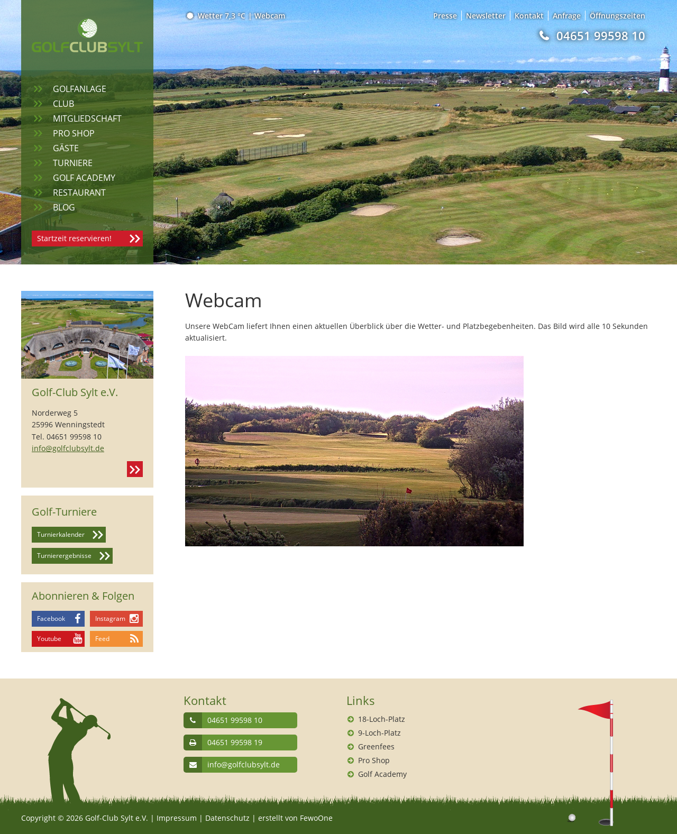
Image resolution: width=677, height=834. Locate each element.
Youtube (49, 638)
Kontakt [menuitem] (529, 16)
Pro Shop (374, 760)
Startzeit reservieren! (74, 238)
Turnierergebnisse (64, 555)
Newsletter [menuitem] (486, 16)
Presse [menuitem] (445, 16)
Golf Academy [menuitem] (84, 178)
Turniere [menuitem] (73, 163)
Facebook (51, 618)
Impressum (177, 818)
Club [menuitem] (63, 103)
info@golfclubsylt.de (68, 448)
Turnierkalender (61, 534)
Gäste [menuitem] (66, 148)
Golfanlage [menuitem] (79, 89)
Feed (102, 638)
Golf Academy (382, 774)
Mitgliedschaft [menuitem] (87, 118)
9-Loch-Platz (379, 733)
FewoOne (316, 818)
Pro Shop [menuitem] (74, 133)
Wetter (216, 16)
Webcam (269, 16)
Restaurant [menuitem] (79, 192)
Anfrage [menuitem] (567, 16)
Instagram (110, 618)
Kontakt (135, 469)
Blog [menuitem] (64, 207)
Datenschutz (227, 818)
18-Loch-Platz (381, 719)
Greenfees (376, 746)
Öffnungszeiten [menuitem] (617, 16)
